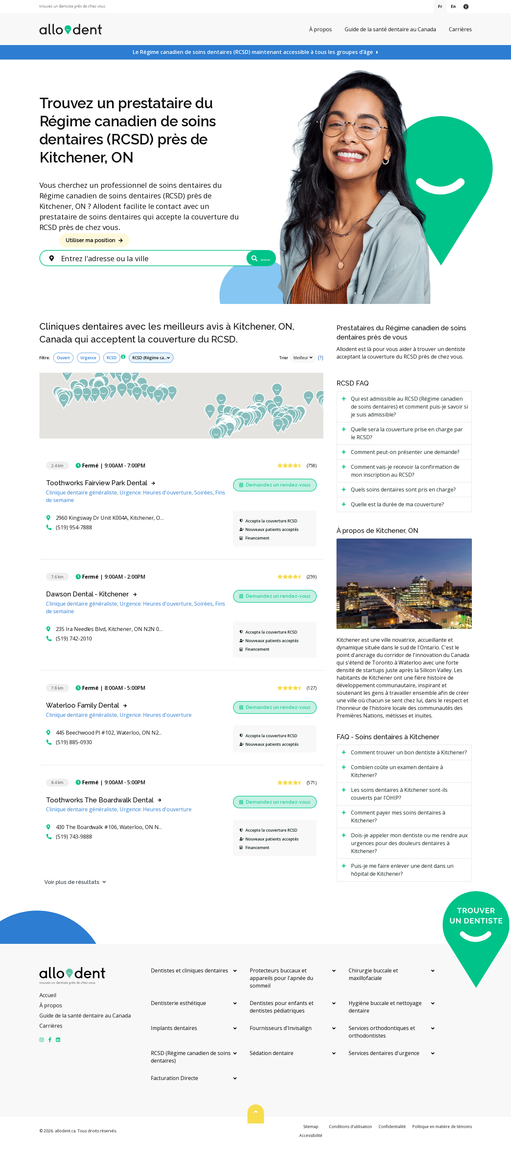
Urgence (88, 369)
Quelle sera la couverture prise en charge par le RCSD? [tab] (407, 445)
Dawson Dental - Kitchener (87, 606)
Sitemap (310, 1138)
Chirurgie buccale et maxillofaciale (373, 986)
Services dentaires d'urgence (384, 1065)
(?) (320, 369)
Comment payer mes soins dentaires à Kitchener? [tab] (398, 828)
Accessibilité (310, 1147)
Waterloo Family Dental (82, 717)
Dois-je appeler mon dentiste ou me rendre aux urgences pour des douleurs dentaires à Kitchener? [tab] (409, 855)
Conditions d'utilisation (350, 1138)
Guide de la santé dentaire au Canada (390, 29)
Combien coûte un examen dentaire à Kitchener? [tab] (397, 783)
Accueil (47, 1007)
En (453, 6)
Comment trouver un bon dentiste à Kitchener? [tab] (409, 764)
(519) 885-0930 (69, 754)
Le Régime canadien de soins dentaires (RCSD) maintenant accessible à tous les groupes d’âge (253, 52)
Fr (440, 6)
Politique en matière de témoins (442, 1138)
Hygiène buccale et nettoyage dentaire (385, 1019)
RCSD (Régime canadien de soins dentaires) (191, 1069)
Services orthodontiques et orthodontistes (382, 1044)
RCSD (112, 369)
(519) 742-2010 (69, 650)
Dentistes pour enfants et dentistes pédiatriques (282, 1019)
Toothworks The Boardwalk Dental (99, 812)
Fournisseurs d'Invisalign (281, 1040)
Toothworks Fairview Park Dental (96, 495)
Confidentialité (392, 1138)
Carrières (460, 29)
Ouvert (63, 369)
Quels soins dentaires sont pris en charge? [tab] (403, 501)
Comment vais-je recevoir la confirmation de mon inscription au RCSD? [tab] (405, 482)
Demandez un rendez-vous (274, 496)
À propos (320, 29)
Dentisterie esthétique (178, 1015)
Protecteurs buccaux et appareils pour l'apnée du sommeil (281, 990)
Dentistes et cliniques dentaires (189, 982)
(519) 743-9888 (69, 848)
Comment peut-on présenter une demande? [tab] (405, 464)
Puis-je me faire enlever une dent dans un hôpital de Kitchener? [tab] (402, 881)
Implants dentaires (174, 1040)
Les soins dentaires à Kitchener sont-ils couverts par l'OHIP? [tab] (399, 805)
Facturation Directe (174, 1090)
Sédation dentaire (271, 1065)
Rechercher (242, 265)
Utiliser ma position (90, 240)
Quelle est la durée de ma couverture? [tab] (397, 516)
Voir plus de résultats (66, 894)
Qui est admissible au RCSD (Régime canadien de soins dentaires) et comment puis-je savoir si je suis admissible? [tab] (409, 418)
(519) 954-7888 (69, 539)
